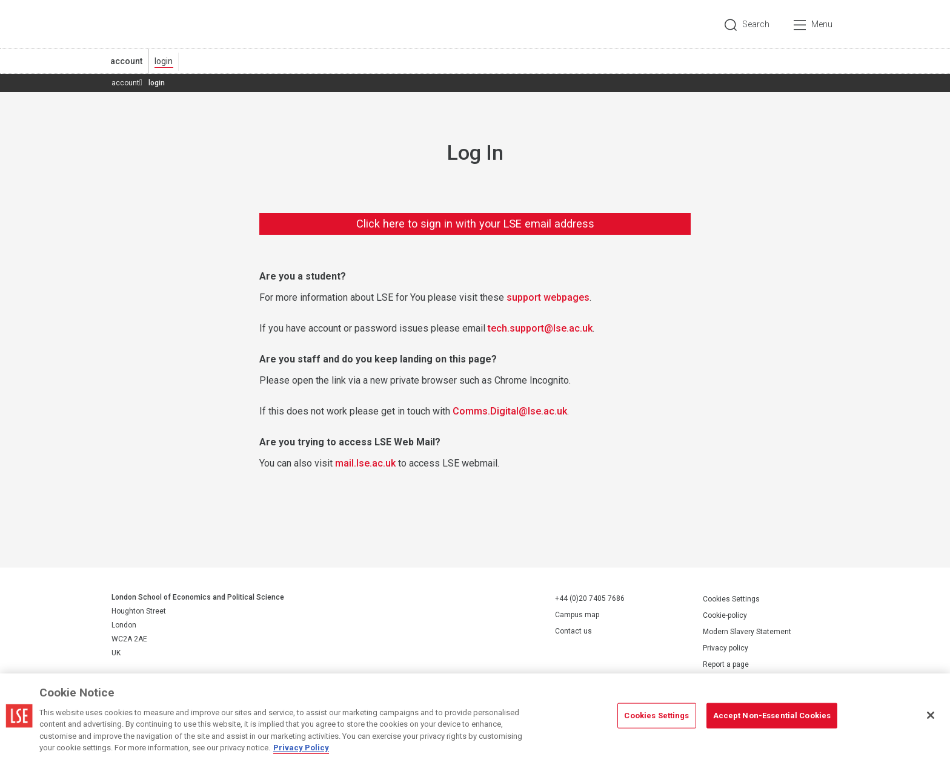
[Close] (930, 715)
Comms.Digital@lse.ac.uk (510, 411)
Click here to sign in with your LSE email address (475, 223)
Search (755, 24)
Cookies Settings (731, 599)
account (126, 61)
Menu (821, 24)
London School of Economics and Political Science (162, 24)
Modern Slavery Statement (747, 631)
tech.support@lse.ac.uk (540, 328)
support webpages (548, 297)
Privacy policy (725, 648)
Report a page (726, 664)
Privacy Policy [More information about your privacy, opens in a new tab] (301, 747)
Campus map (577, 615)
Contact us (573, 631)
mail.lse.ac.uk (365, 463)
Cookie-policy (725, 615)
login (163, 61)
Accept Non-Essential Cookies (772, 715)
